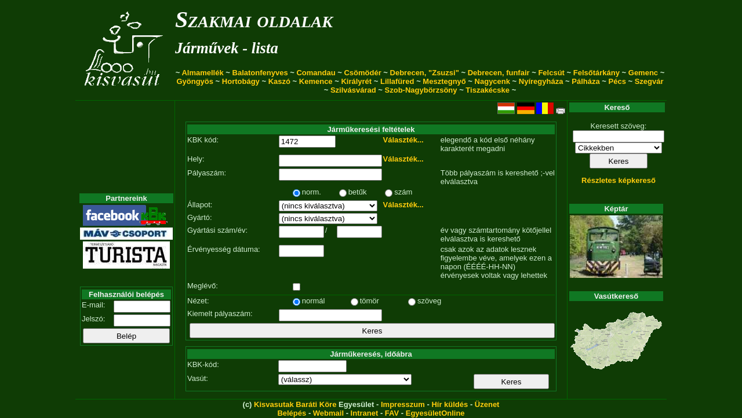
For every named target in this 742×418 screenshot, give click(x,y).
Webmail (328, 413)
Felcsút (551, 72)
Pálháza (585, 81)
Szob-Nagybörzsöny (421, 90)
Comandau (315, 72)
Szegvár (649, 81)
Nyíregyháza (541, 81)
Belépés (291, 413)
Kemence (316, 81)
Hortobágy (241, 81)
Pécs (617, 81)
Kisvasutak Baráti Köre (295, 404)
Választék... (403, 139)
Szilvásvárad (353, 90)
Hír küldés (449, 404)
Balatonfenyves (260, 72)
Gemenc (643, 72)
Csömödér (362, 72)
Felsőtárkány (596, 72)
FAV (392, 413)
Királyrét (356, 81)
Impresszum (403, 404)
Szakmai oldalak (254, 19)
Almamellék (202, 72)
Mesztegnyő (444, 81)
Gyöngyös (194, 81)
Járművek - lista (226, 48)
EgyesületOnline (435, 413)
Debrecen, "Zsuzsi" (424, 72)
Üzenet (487, 404)
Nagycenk (492, 81)
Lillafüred (397, 81)
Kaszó (279, 81)
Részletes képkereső (618, 180)
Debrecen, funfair (499, 72)
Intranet (365, 413)
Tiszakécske (487, 90)
